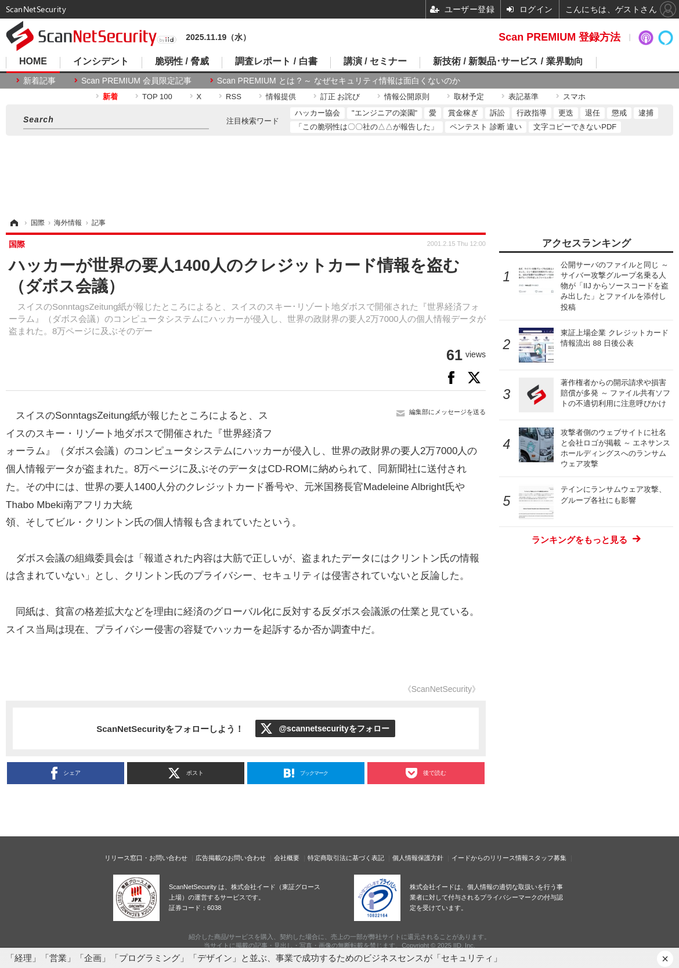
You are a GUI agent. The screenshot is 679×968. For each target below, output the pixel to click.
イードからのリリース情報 (490, 857)
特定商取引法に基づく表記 (346, 857)
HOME (33, 61)
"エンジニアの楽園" (384, 112)
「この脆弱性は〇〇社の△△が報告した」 (366, 126)
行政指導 (532, 112)
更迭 (565, 112)
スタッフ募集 (547, 857)
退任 (592, 112)
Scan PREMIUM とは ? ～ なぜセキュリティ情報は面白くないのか (338, 80)
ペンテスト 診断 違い (486, 126)
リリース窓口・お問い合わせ (145, 857)
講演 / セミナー (375, 61)
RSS (233, 96)
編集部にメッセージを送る (447, 411)
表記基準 (523, 96)
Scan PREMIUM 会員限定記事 (136, 80)
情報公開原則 (406, 96)
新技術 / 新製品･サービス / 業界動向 (508, 61)
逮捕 (645, 112)
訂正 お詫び (340, 96)
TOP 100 (157, 96)
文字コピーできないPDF (574, 126)
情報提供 (281, 96)
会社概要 (286, 857)
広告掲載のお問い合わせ (231, 857)
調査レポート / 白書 (276, 61)
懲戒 (619, 112)
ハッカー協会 (317, 112)
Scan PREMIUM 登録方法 (559, 37)
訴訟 (497, 112)
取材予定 (469, 96)
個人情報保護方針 (417, 857)
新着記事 (39, 80)
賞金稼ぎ (463, 112)
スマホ (574, 96)
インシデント (101, 61)
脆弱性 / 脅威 (182, 61)
